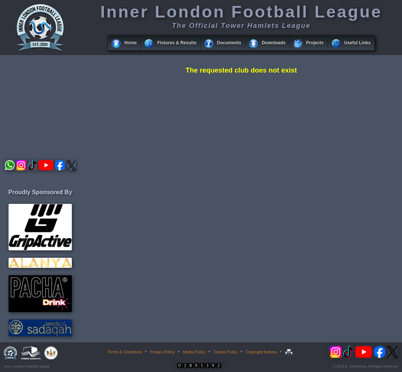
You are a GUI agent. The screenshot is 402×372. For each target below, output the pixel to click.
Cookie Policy (226, 352)
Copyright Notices (261, 352)
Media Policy (194, 352)
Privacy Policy (162, 352)
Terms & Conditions (125, 352)
